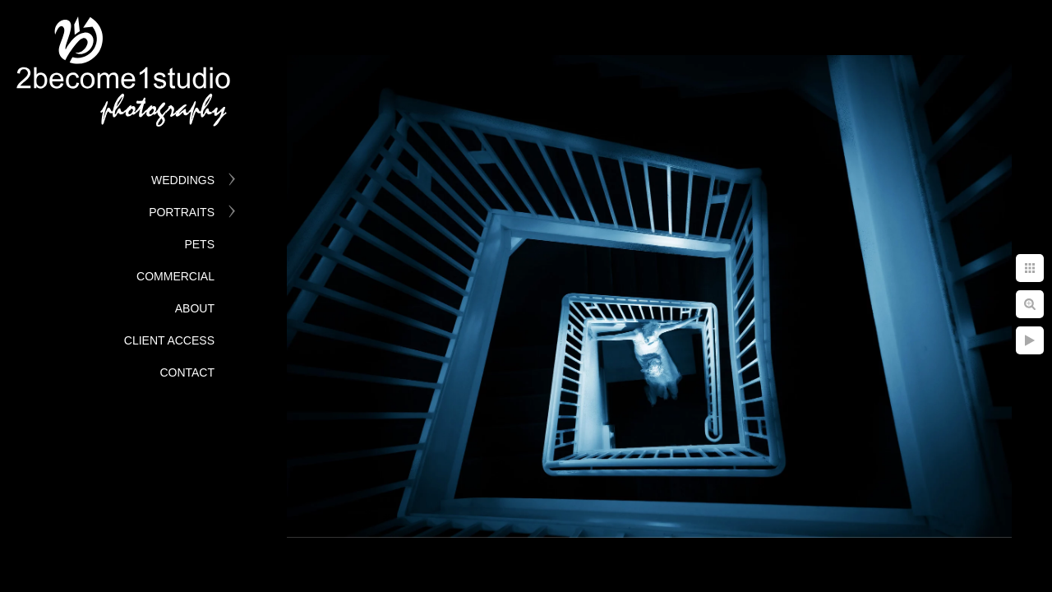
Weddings (183, 180)
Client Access (169, 340)
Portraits (182, 212)
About (195, 308)
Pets (199, 244)
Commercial (175, 276)
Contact (187, 372)
